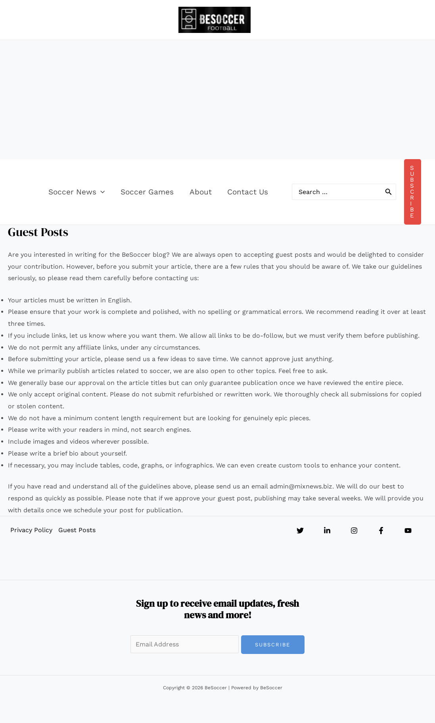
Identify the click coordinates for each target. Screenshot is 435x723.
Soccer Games (156, 191)
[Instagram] (354, 530)
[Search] (388, 191)
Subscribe (272, 645)
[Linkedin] (327, 530)
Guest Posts (76, 530)
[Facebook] (381, 530)
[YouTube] (408, 530)
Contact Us (255, 191)
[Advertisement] (218, 99)
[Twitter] (300, 530)
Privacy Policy (31, 530)
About (209, 191)
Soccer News (86, 192)
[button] (110, 192)
